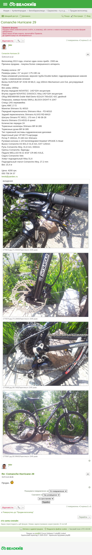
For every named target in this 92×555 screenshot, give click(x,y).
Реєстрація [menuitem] (78, 16)
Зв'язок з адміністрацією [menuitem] (33, 529)
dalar (10, 45)
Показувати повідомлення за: (45, 491)
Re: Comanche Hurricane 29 (18, 473)
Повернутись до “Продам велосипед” (18, 512)
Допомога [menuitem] (26, 16)
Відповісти (7, 40)
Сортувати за (46, 494)
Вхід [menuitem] (88, 16)
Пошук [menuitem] (67, 16)
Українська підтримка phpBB (59, 535)
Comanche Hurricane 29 (18, 22)
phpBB (37, 533)
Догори (89, 461)
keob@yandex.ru (10, 176)
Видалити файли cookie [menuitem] (57, 529)
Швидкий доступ (11, 16)
